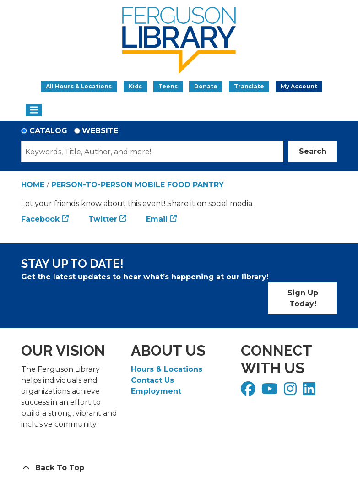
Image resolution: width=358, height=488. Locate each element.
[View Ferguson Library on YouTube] (270, 391)
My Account (299, 86)
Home (32, 184)
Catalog (48, 130)
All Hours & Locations (79, 86)
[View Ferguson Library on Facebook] (249, 391)
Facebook (40, 219)
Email (157, 219)
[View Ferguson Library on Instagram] (291, 391)
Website (100, 130)
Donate (205, 86)
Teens (168, 86)
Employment (156, 391)
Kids (135, 86)
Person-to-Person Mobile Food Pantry (137, 184)
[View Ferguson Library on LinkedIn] (310, 391)
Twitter (102, 219)
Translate (249, 86)
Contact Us (152, 380)
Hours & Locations (166, 369)
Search (312, 151)
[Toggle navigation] (34, 110)
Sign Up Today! (302, 298)
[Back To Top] (179, 468)
